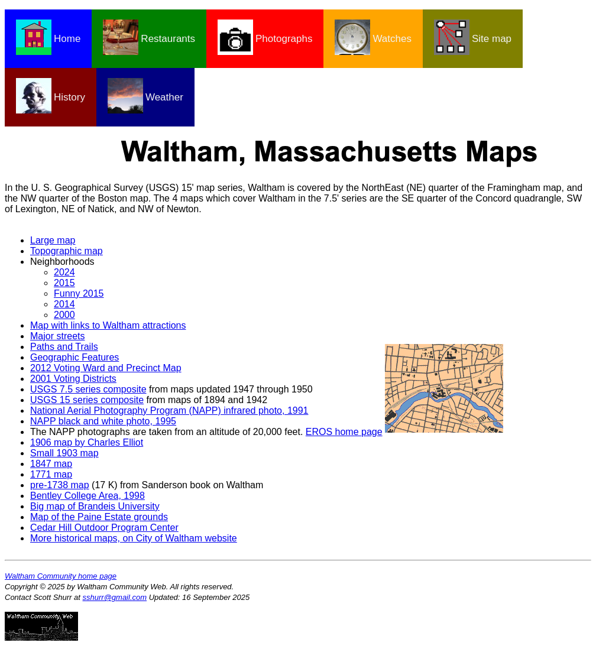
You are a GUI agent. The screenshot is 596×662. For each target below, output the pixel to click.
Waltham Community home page (60, 576)
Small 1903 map (64, 453)
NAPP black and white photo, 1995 (103, 421)
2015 (64, 283)
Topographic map (66, 251)
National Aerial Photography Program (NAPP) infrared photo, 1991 (169, 410)
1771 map (51, 474)
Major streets (57, 336)
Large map (53, 240)
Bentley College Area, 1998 (87, 496)
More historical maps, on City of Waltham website (133, 538)
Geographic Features (74, 357)
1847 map (51, 464)
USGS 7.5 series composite (88, 389)
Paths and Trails (64, 347)
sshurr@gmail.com (115, 597)
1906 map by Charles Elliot (86, 442)
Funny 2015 (79, 293)
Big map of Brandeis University (95, 506)
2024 (64, 272)
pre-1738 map (59, 485)
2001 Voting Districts (73, 379)
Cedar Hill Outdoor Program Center (104, 528)
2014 (64, 304)
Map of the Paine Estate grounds (99, 517)
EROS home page (344, 432)
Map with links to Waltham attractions (108, 325)
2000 (64, 315)
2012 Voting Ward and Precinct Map (106, 368)
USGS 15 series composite (87, 400)
